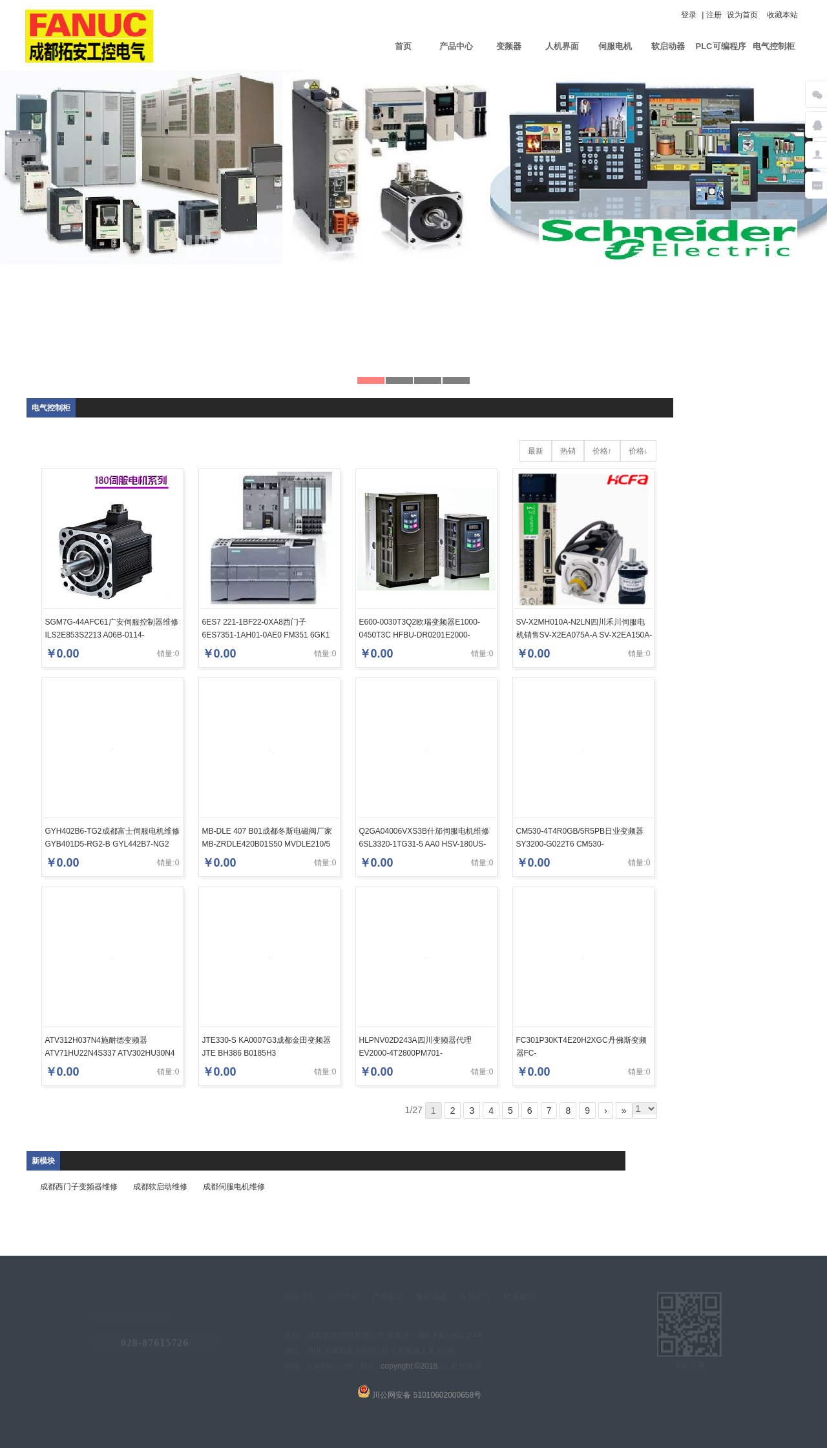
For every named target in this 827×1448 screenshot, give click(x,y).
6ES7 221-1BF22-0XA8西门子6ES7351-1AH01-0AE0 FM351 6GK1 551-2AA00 (266, 635)
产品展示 (387, 1298)
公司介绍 (343, 1298)
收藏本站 (782, 14)
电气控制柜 (774, 46)
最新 (535, 451)
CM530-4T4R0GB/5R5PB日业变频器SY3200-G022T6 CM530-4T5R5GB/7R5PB (580, 844)
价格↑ (602, 451)
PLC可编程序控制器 (721, 55)
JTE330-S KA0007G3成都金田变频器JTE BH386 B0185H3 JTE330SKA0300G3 (266, 1053)
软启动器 (668, 46)
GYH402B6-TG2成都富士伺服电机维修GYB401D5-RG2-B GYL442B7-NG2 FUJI (112, 844)
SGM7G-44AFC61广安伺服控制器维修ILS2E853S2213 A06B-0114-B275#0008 (111, 635)
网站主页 (299, 1298)
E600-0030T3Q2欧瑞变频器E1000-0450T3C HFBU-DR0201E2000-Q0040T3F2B (419, 635)
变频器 (508, 46)
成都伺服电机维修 (234, 1186)
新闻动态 (431, 1298)
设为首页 (742, 14)
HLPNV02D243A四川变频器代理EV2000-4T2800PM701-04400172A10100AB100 (415, 1053)
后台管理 (466, 1368)
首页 (403, 46)
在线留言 (475, 1298)
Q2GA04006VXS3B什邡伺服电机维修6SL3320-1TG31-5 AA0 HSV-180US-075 (424, 844)
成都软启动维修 (160, 1186)
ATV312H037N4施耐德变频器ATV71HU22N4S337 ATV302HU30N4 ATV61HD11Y (110, 1053)
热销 (568, 451)
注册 (714, 14)
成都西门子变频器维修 (79, 1186)
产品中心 (456, 46)
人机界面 (562, 46)
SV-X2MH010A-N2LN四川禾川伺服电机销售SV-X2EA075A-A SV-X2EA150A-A (584, 635)
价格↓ (638, 451)
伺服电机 (615, 46)
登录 (688, 14)
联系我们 (519, 1298)
